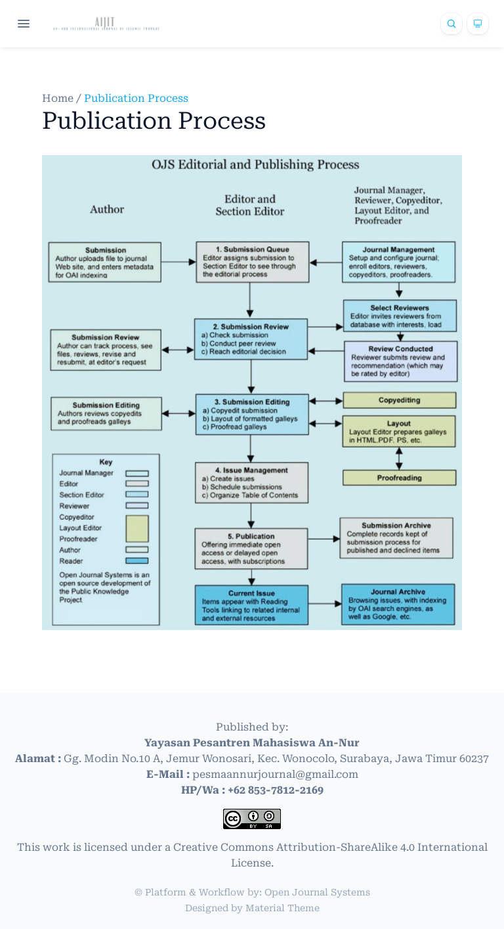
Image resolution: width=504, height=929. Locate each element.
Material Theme (282, 908)
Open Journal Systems (317, 892)
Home (59, 98)
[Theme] (477, 23)
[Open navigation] (24, 24)
